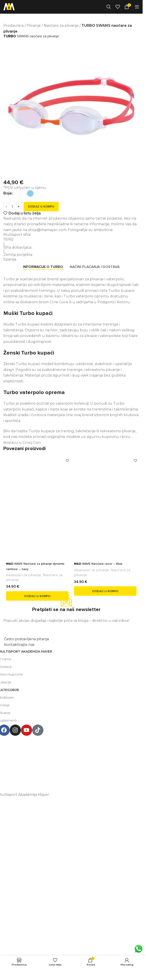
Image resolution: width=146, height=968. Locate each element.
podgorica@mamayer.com (67, 757)
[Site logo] (9, 6)
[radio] (22, 193)
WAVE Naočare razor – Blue (98, 564)
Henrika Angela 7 (67, 747)
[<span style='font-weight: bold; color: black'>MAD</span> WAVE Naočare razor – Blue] (105, 506)
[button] (37, 596)
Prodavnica (13, 25)
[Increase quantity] (18, 206)
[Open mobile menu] (137, 6)
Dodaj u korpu (41, 206)
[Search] (108, 6)
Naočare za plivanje (61, 25)
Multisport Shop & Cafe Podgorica (67, 738)
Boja (7, 193)
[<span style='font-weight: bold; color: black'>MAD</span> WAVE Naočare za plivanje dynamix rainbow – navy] (37, 506)
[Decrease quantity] (6, 206)
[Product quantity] (12, 206)
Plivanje (34, 25)
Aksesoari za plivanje (23, 575)
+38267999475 (67, 766)
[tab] (43, 267)
